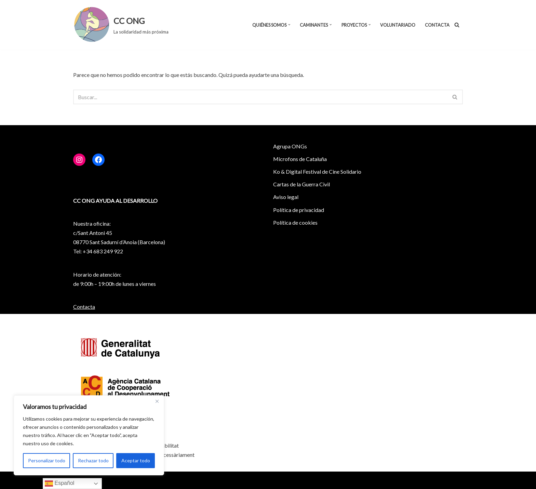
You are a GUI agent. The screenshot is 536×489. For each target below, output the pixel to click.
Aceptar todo (135, 460)
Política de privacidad (298, 210)
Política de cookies (295, 222)
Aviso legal (285, 197)
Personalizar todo (46, 460)
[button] (289, 25)
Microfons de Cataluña (300, 159)
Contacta (437, 25)
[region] (89, 435)
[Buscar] (456, 24)
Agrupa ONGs (290, 146)
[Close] (157, 401)
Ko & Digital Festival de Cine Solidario (317, 171)
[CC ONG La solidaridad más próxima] (121, 24)
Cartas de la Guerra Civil (301, 184)
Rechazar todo (93, 460)
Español (59, 483)
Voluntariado (397, 25)
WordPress (147, 480)
